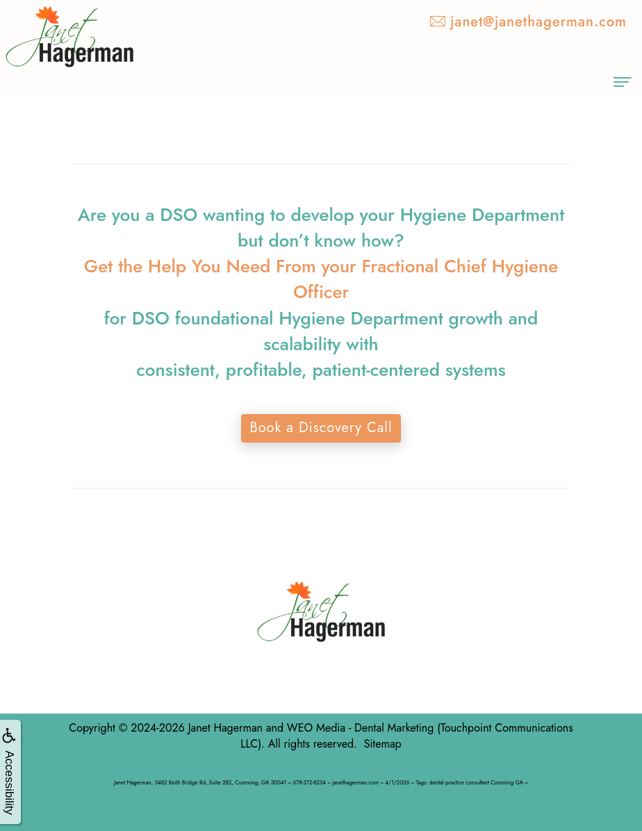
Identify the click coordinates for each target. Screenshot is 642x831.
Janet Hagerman (225, 728)
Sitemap (382, 744)
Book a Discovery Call (320, 428)
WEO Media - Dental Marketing (360, 728)
